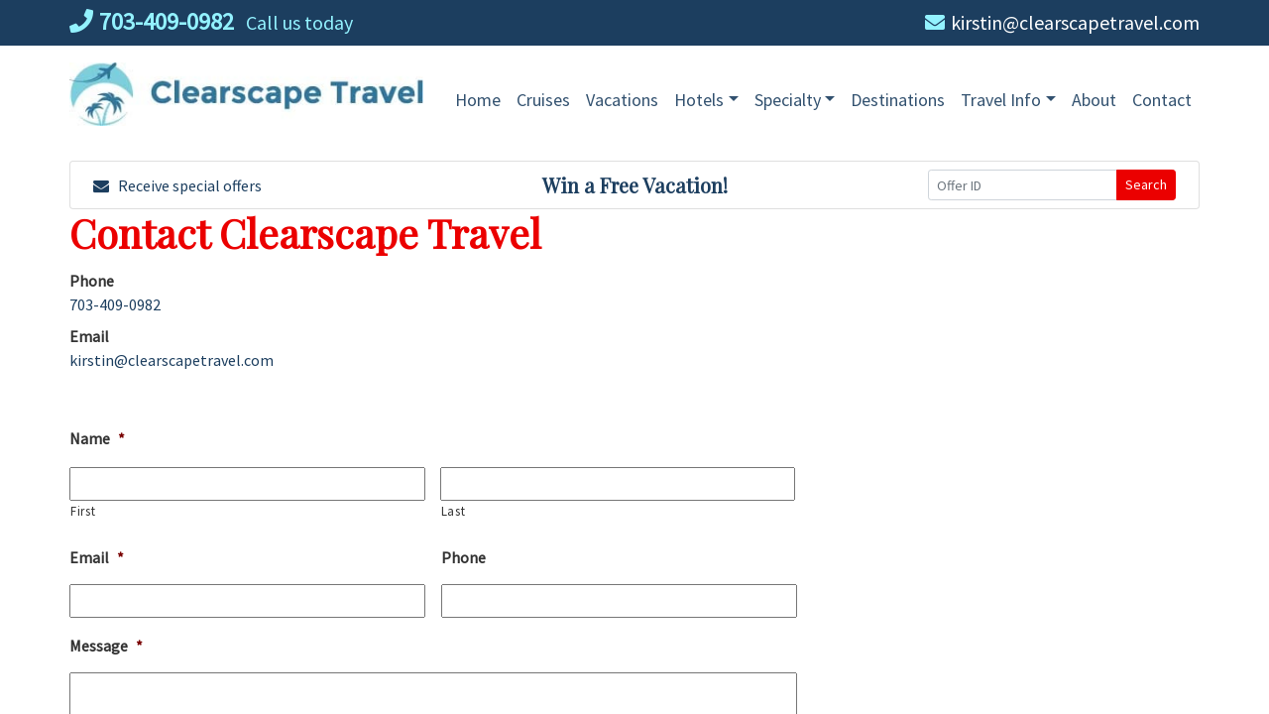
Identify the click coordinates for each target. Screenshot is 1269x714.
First (82, 511)
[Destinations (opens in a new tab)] (898, 99)
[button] (706, 99)
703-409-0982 (151, 21)
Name (97, 438)
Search (1146, 184)
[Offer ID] (1023, 185)
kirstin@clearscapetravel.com (1062, 22)
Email (96, 557)
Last (453, 511)
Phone (463, 557)
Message (106, 645)
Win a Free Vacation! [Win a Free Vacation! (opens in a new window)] (635, 185)
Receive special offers (177, 185)
